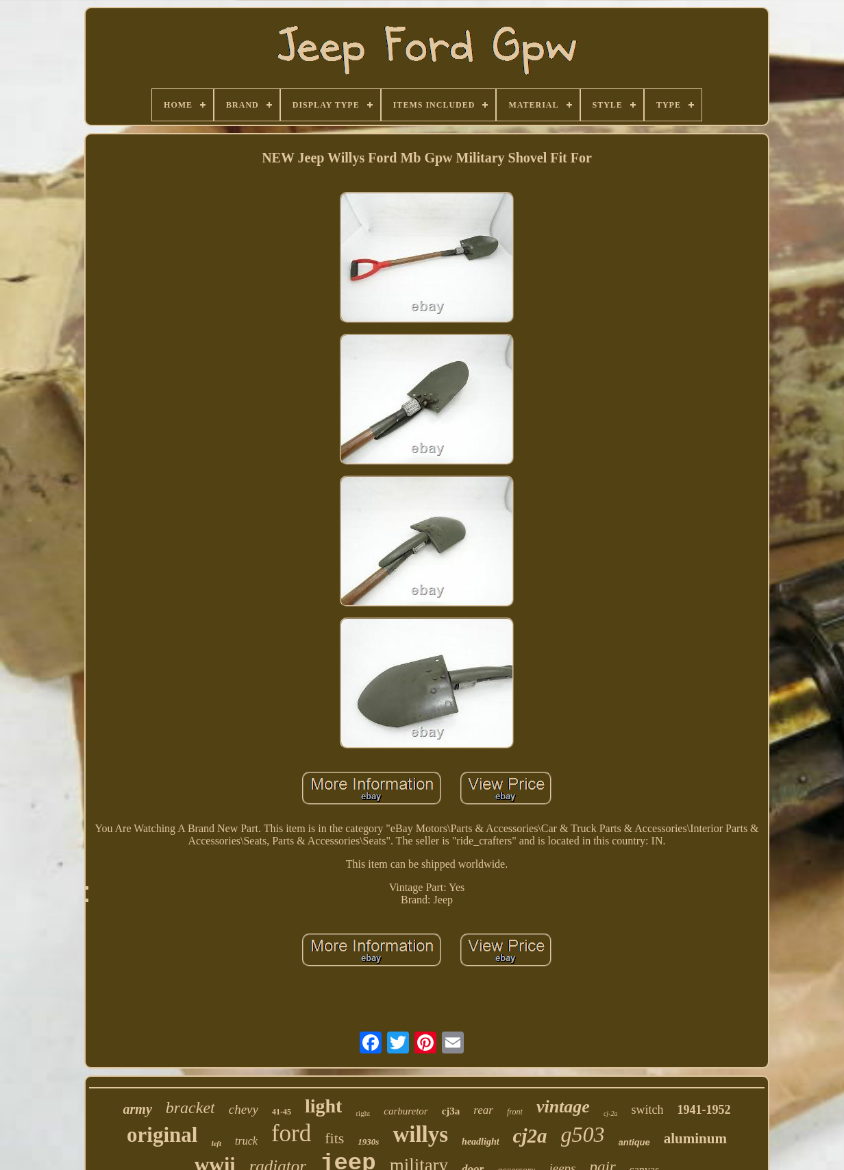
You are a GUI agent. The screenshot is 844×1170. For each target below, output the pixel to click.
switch (647, 1110)
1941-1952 (703, 1110)
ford (291, 1133)
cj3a (451, 1111)
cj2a (530, 1136)
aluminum (695, 1138)
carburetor (405, 1111)
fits (334, 1138)
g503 (583, 1134)
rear (483, 1110)
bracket (190, 1108)
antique (634, 1142)
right (363, 1113)
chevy (243, 1109)
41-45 (281, 1112)
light (323, 1106)
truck (246, 1141)
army (137, 1109)
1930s (368, 1141)
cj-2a (611, 1113)
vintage (563, 1107)
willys (420, 1134)
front (515, 1112)
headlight (480, 1141)
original (162, 1135)
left (216, 1143)
